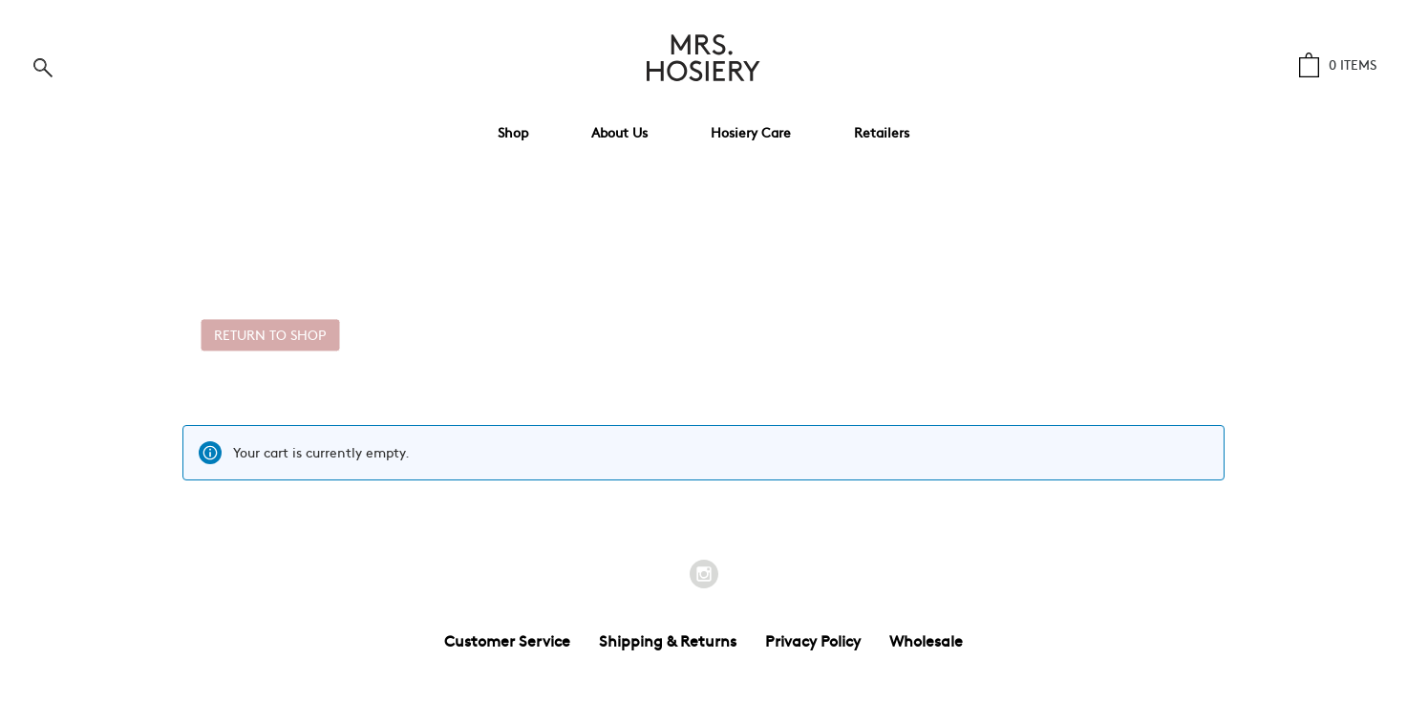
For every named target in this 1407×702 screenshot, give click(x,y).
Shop (513, 131)
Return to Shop (270, 334)
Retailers (881, 131)
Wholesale (926, 639)
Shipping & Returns (667, 639)
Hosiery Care (751, 131)
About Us (619, 131)
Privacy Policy (813, 639)
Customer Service (507, 639)
